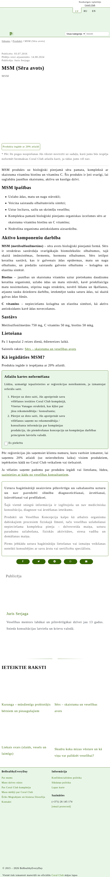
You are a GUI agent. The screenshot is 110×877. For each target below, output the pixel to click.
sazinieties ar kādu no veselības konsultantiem (35, 474)
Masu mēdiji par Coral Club (17, 792)
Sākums (6, 41)
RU (85, 11)
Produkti (17, 41)
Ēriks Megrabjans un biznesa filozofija (23, 797)
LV (77, 11)
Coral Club (90, 5)
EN (94, 11)
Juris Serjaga (17, 613)
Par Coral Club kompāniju (16, 787)
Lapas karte (58, 787)
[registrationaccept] (6, 443)
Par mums (7, 777)
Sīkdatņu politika (61, 782)
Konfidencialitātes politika (67, 777)
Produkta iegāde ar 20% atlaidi (21, 146)
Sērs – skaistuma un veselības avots (50, 349)
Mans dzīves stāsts (12, 782)
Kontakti (6, 801)
